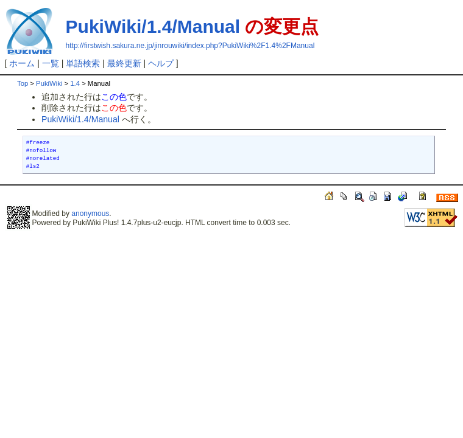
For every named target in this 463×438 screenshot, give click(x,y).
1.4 (75, 83)
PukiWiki (49, 83)
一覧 (50, 63)
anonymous (90, 213)
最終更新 (124, 63)
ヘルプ (161, 63)
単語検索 (83, 63)
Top (22, 83)
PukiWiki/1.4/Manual (153, 26)
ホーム (22, 63)
